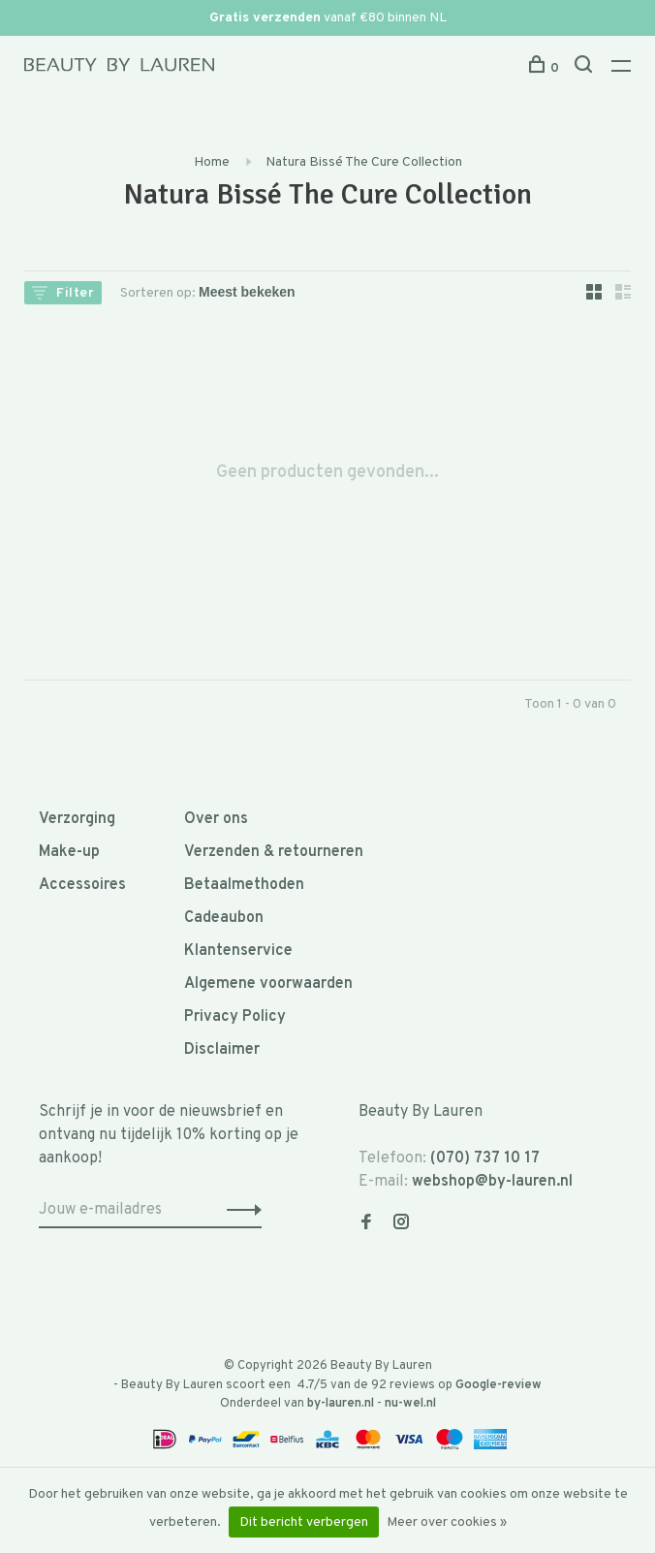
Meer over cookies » (447, 1522)
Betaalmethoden (244, 885)
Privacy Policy (235, 1017)
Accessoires (82, 885)
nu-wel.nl (410, 1403)
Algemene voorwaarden (268, 984)
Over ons (216, 819)
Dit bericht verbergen (303, 1522)
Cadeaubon (224, 918)
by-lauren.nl (340, 1403)
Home (212, 162)
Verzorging (77, 819)
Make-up (69, 852)
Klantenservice (238, 951)
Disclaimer (222, 1050)
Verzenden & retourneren (273, 852)
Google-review (498, 1385)
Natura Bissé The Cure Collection (363, 162)
